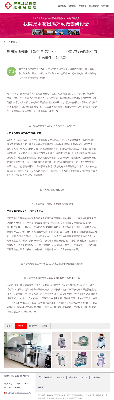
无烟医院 (96, 377)
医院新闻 (15, 42)
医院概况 (62, 6)
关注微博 (60, 377)
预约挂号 (48, 377)
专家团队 (72, 6)
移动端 (84, 377)
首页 (8, 42)
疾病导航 (105, 6)
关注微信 (73, 377)
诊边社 (41, 387)
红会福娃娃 (94, 6)
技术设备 (82, 6)
